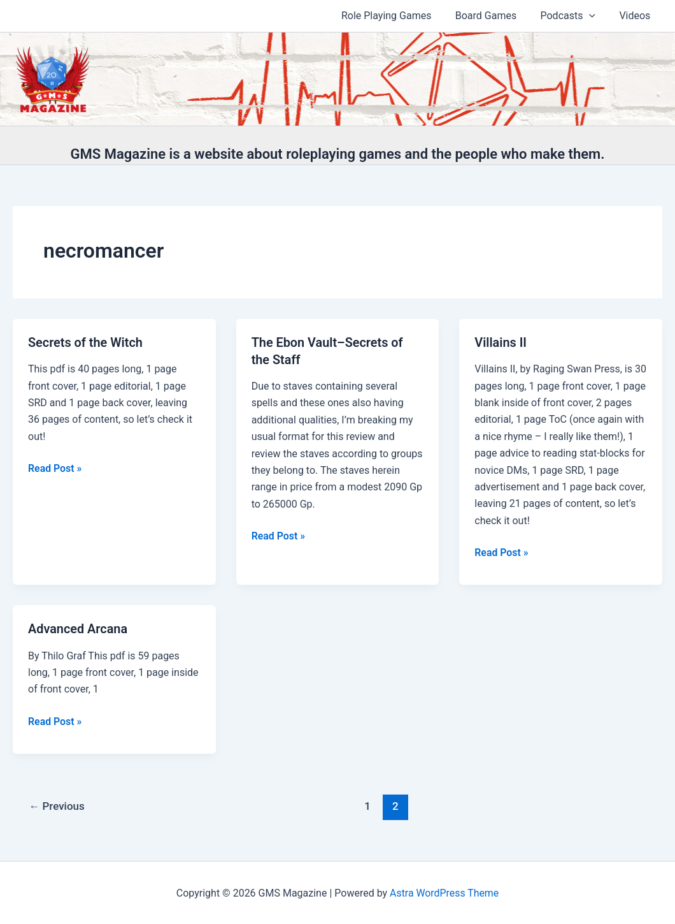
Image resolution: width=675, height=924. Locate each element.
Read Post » (55, 468)
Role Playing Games (398, 16)
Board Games (494, 16)
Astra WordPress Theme (444, 892)
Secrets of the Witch (85, 342)
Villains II (500, 342)
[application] (594, 16)
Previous (57, 804)
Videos (636, 16)
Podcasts (572, 16)
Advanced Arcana (78, 628)
